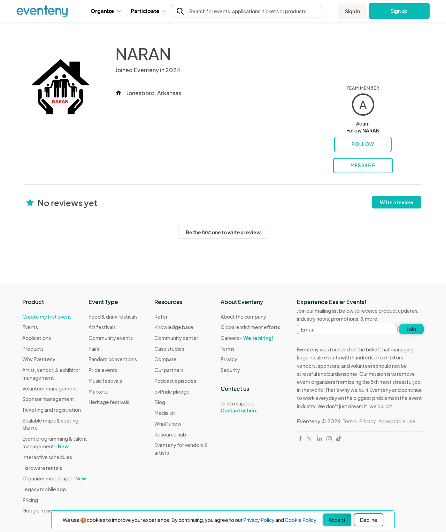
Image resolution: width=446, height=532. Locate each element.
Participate (148, 10)
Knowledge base (173, 327)
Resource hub (170, 434)
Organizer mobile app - (54, 478)
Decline (368, 520)
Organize (105, 10)
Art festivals (102, 327)
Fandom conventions (113, 359)
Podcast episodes (175, 381)
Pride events (103, 370)
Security (230, 370)
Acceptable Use (396, 421)
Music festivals (105, 381)
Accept (337, 520)
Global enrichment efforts (250, 327)
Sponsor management (48, 399)
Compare (165, 359)
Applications (36, 338)
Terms (227, 348)
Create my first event (46, 316)
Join (411, 329)
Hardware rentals (42, 468)
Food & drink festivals (113, 316)
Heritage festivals (109, 402)
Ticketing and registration (51, 409)
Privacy (229, 359)
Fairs (94, 348)
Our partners (169, 370)
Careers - (247, 338)
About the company (243, 316)
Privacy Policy (259, 520)
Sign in (352, 11)
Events (30, 327)
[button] (105, 10)
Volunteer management (49, 388)
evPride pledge (172, 391)
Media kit (164, 413)
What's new (168, 423)
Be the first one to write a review (223, 232)
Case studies (169, 348)
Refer (161, 316)
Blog (159, 402)
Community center (176, 338)
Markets (98, 391)
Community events (111, 338)
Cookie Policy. (301, 520)
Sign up (399, 11)
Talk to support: (250, 407)
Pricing (30, 500)
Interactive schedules (47, 457)
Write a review (396, 202)
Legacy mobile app (44, 489)
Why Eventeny (38, 359)
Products (33, 348)
